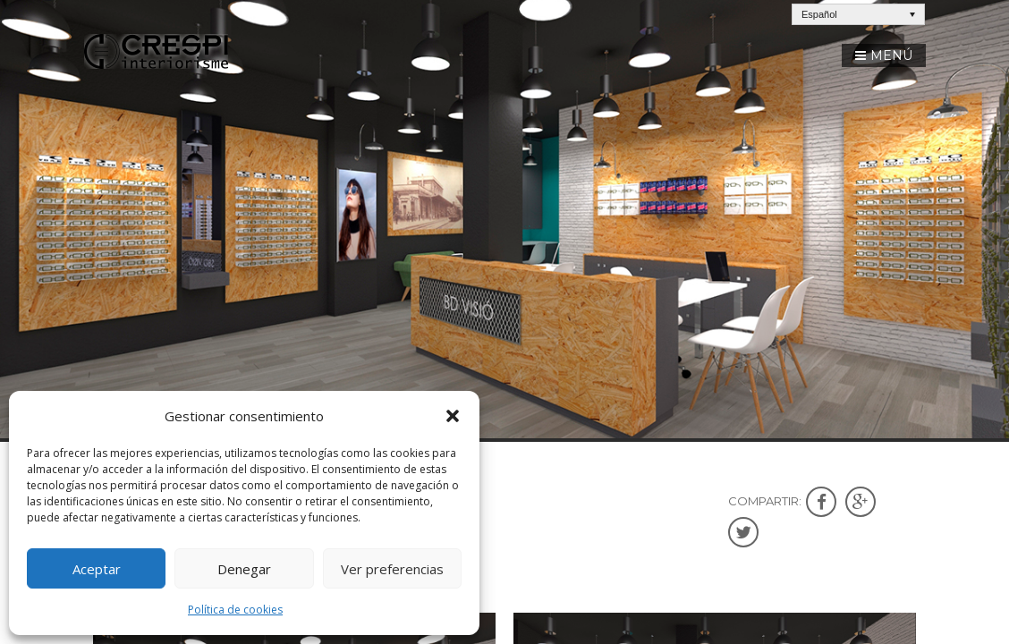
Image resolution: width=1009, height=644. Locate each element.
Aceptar (96, 569)
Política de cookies (235, 609)
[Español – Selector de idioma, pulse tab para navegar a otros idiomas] (858, 14)
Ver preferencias (392, 569)
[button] (453, 416)
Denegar (244, 569)
